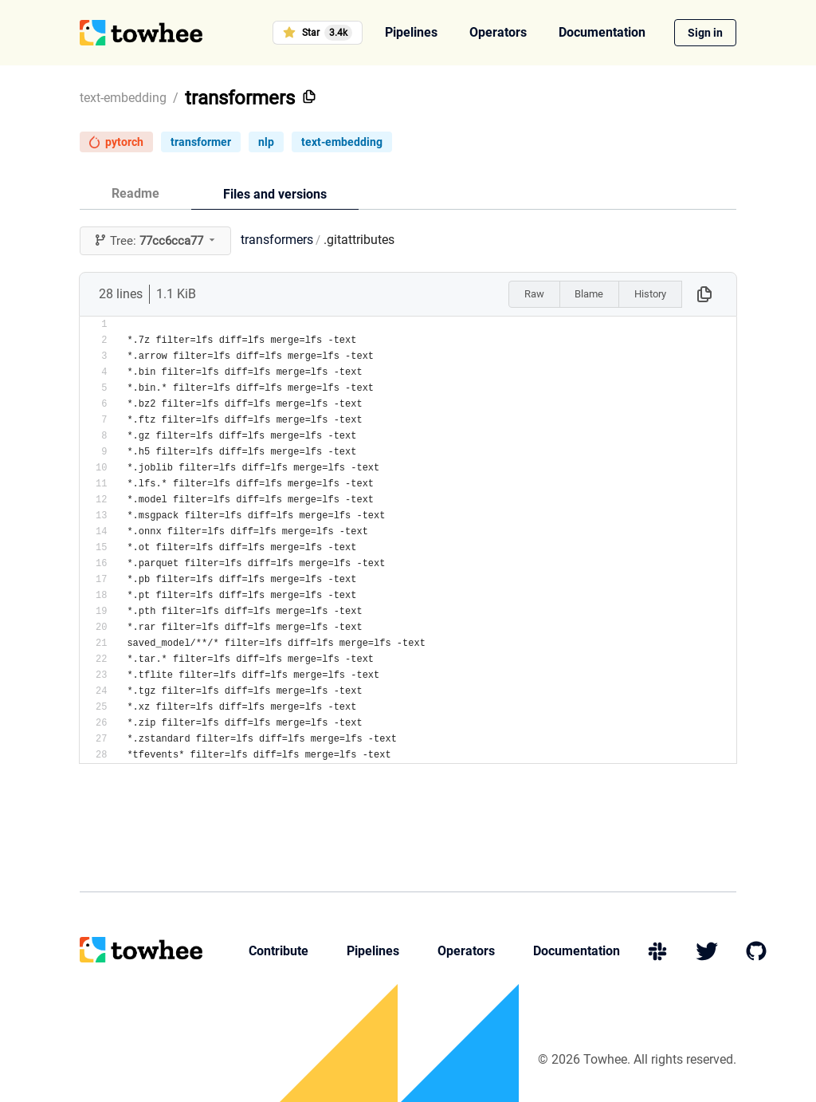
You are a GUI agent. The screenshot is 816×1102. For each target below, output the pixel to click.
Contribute (278, 950)
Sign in (705, 32)
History (650, 294)
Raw (534, 294)
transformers (240, 98)
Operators (498, 32)
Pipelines (411, 32)
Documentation (602, 32)
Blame (589, 294)
